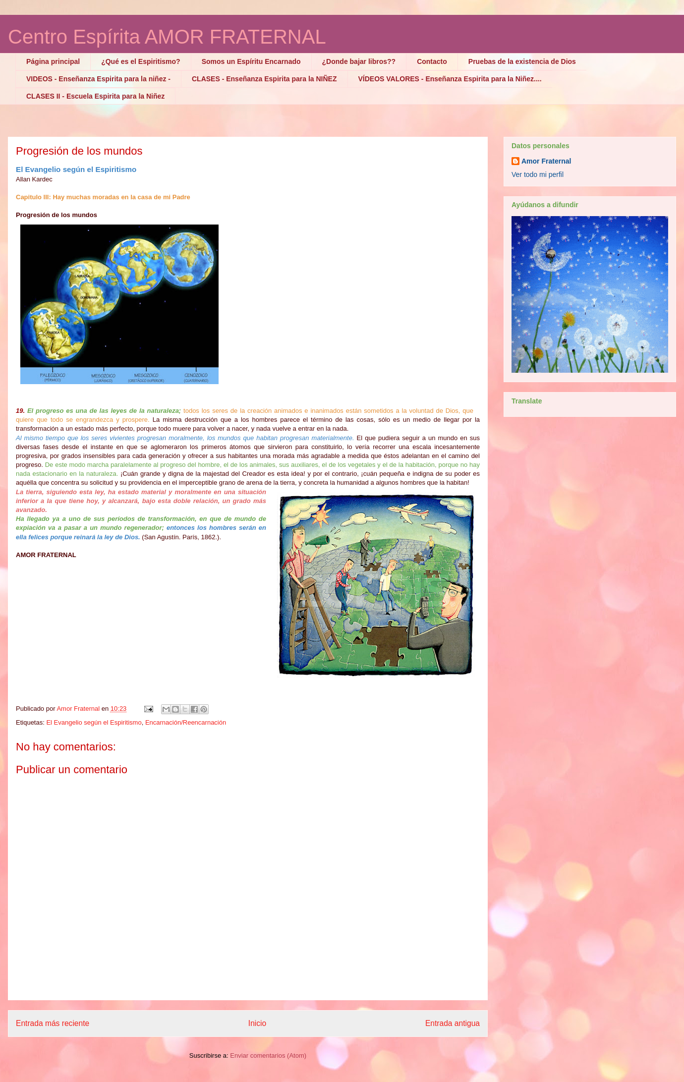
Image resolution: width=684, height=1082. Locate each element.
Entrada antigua (452, 1023)
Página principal (53, 61)
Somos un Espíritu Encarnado (251, 61)
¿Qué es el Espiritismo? (140, 61)
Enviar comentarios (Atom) (268, 1055)
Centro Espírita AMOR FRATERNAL (167, 37)
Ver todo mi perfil (538, 174)
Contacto (432, 61)
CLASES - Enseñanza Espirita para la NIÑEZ (264, 79)
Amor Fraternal (546, 161)
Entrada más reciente (52, 1023)
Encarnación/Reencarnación (185, 722)
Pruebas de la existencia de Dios (522, 61)
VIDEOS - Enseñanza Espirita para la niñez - (98, 79)
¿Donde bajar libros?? (359, 61)
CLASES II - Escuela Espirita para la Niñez (95, 96)
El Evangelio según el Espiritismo (93, 722)
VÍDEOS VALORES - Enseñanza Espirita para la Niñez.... (450, 79)
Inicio (257, 1023)
